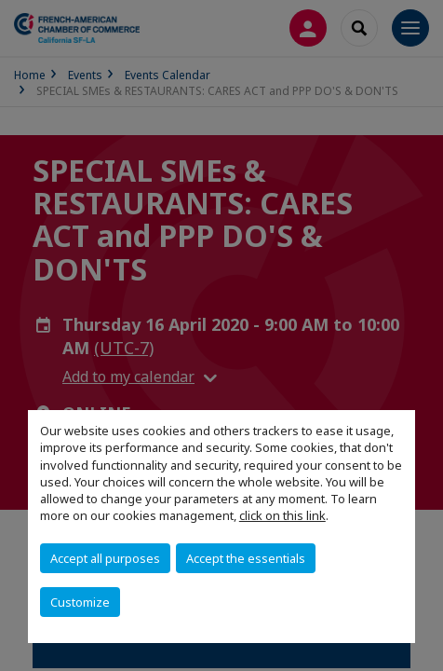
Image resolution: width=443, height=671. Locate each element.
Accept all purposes (105, 558)
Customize (80, 602)
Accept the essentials (245, 558)
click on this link (282, 515)
